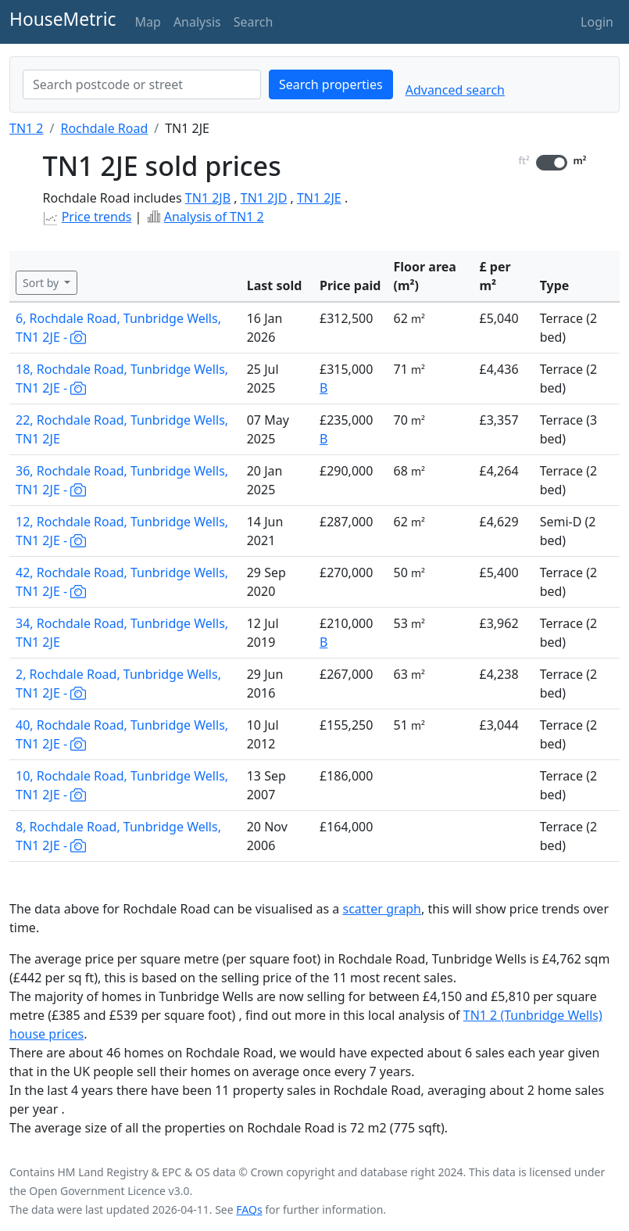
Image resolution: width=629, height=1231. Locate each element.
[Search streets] (142, 84)
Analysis (197, 22)
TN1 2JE (319, 197)
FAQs (249, 1209)
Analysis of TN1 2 (214, 216)
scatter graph (381, 908)
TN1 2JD (264, 197)
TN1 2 (26, 128)
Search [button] (253, 22)
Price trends (97, 216)
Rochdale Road (104, 128)
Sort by (42, 282)
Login (597, 22)
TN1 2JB (208, 197)
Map (148, 22)
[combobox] (142, 84)
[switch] (551, 162)
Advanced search (455, 90)
